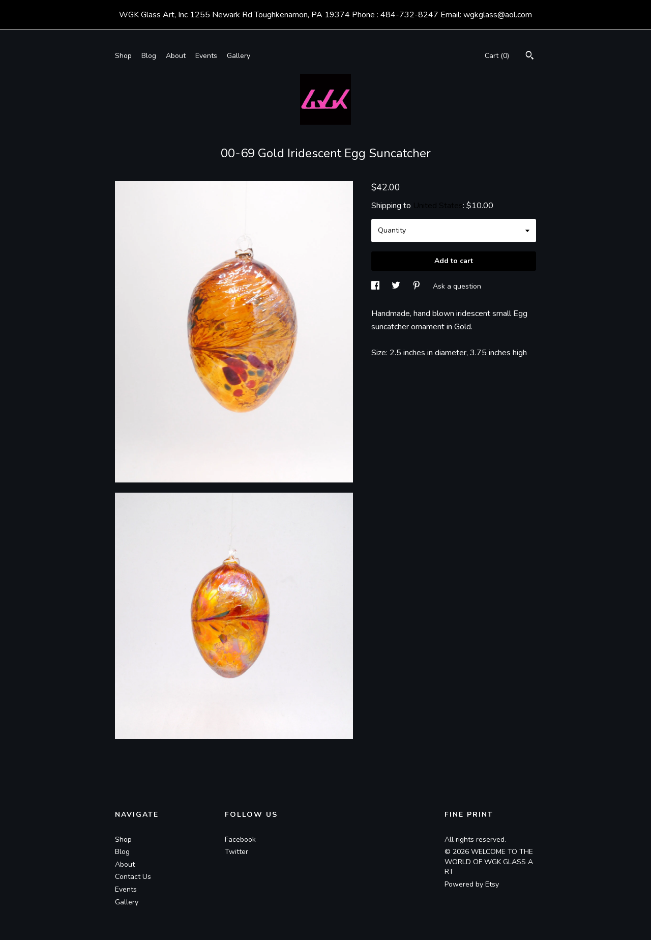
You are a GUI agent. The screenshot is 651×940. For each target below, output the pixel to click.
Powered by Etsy (472, 884)
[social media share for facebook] (376, 286)
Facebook (240, 839)
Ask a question (457, 286)
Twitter (236, 852)
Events (206, 56)
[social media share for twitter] (397, 286)
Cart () (497, 56)
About (176, 56)
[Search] (530, 57)
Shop (123, 56)
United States (438, 205)
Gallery (238, 56)
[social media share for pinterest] (417, 286)
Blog (148, 56)
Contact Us (133, 876)
